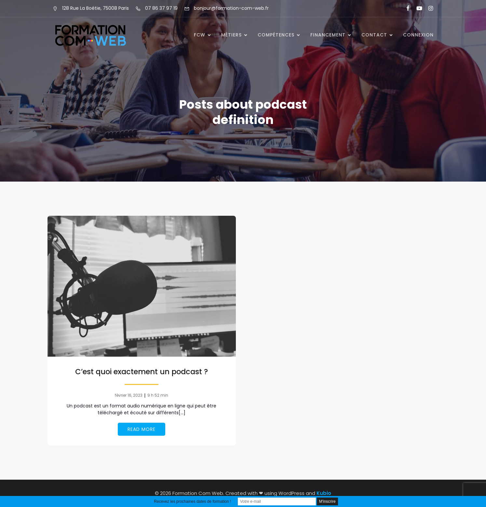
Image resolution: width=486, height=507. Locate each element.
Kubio (324, 493)
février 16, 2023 (128, 395)
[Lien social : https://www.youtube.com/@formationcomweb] (416, 8)
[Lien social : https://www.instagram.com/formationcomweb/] (428, 8)
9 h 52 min (157, 395)
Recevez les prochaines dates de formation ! (192, 501)
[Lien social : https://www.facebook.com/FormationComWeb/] (405, 8)
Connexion (418, 35)
